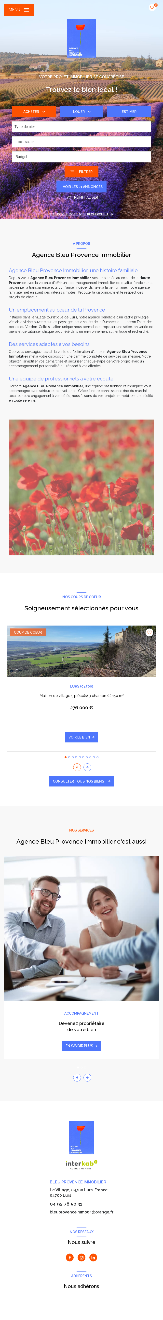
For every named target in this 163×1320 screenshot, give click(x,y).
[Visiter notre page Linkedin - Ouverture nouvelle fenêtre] (93, 1257)
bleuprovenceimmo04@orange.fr (81, 1212)
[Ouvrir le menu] (19, 10)
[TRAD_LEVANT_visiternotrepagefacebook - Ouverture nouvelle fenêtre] (70, 1257)
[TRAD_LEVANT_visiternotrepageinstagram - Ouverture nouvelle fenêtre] (81, 1257)
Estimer (129, 112)
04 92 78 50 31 (66, 1204)
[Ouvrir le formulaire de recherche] (81, 171)
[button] (87, 767)
